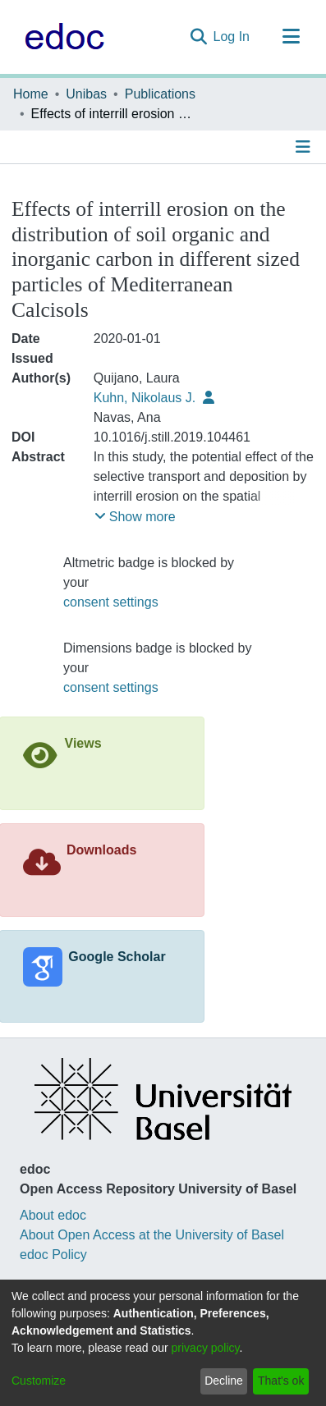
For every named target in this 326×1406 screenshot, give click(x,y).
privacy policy (206, 1347)
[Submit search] (198, 37)
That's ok (281, 1380)
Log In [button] (232, 37)
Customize (38, 1380)
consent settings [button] (110, 602)
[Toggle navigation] (291, 37)
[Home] (60, 36)
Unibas (86, 94)
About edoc (53, 1215)
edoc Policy (53, 1255)
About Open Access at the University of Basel (152, 1235)
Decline (223, 1380)
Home (30, 94)
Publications (160, 94)
